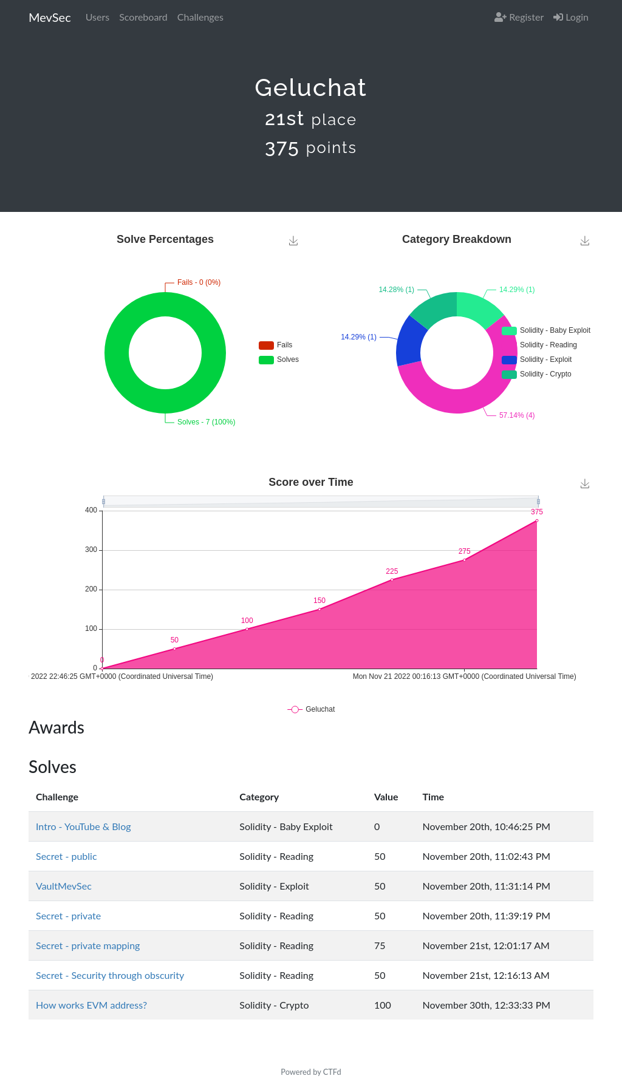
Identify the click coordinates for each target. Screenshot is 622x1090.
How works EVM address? (91, 1004)
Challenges (200, 16)
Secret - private (68, 915)
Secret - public (66, 856)
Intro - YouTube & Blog (83, 826)
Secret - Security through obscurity (110, 975)
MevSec (50, 17)
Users (97, 16)
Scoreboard (143, 16)
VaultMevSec (64, 885)
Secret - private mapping (88, 945)
